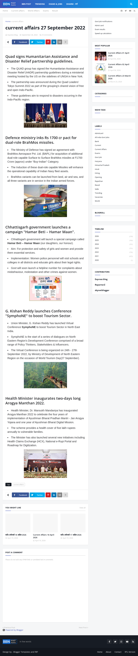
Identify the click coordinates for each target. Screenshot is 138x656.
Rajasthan (99, 181)
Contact (118, 652)
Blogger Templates (21, 652)
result (97, 185)
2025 (114, 240)
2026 (114, 236)
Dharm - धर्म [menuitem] (71, 4)
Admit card (99, 25)
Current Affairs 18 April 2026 (43, 536)
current (98, 145)
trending (98, 193)
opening (98, 177)
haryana (98, 161)
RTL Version (130, 652)
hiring (97, 173)
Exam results (100, 29)
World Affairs (34, 10)
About (108, 652)
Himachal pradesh (102, 165)
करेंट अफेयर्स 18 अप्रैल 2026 (15, 534)
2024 (114, 244)
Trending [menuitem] (40, 4)
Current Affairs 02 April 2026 (118, 65)
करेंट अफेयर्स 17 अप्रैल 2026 (71, 534)
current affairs (17, 21)
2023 (114, 248)
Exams (46, 10)
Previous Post (9, 627)
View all (82, 508)
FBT (36, 652)
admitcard (99, 133)
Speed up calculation (103, 33)
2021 (114, 256)
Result (55, 10)
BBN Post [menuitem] (26, 4)
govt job (98, 157)
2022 (114, 252)
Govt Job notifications (103, 21)
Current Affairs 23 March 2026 (119, 77)
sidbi (97, 189)
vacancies (99, 197)
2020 (114, 260)
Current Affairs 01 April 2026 (118, 54)
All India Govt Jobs (102, 137)
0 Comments (47, 35)
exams (97, 153)
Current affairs (18, 10)
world (97, 201)
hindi (97, 169)
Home (5, 10)
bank (97, 141)
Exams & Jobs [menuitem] (55, 4)
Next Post (83, 627)
